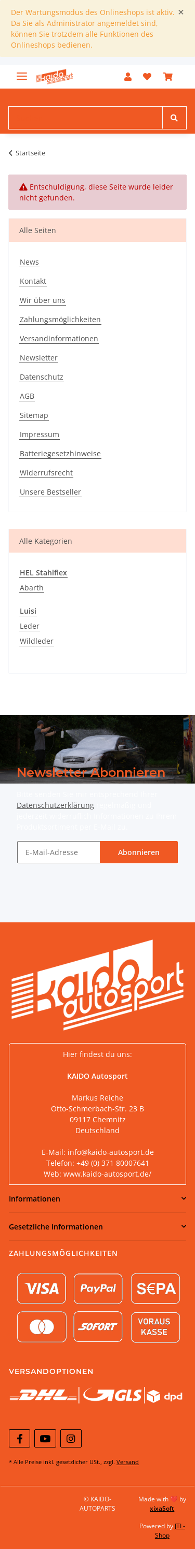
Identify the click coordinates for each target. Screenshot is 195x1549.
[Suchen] (86, 118)
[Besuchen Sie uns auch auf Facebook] (19, 1438)
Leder (30, 626)
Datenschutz (41, 377)
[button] (128, 76)
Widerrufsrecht (46, 472)
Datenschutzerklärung (55, 805)
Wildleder (37, 641)
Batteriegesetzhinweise (60, 453)
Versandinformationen (59, 338)
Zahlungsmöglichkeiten (60, 319)
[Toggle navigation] (22, 71)
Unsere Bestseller (50, 492)
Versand (127, 1462)
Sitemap (34, 415)
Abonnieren (139, 852)
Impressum (39, 434)
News (29, 262)
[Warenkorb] (168, 76)
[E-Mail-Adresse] (58, 852)
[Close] (181, 12)
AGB (27, 396)
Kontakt (33, 281)
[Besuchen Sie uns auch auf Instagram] (71, 1438)
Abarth (32, 587)
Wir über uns (43, 300)
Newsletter (39, 358)
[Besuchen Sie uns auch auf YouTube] (45, 1438)
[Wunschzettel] (147, 76)
